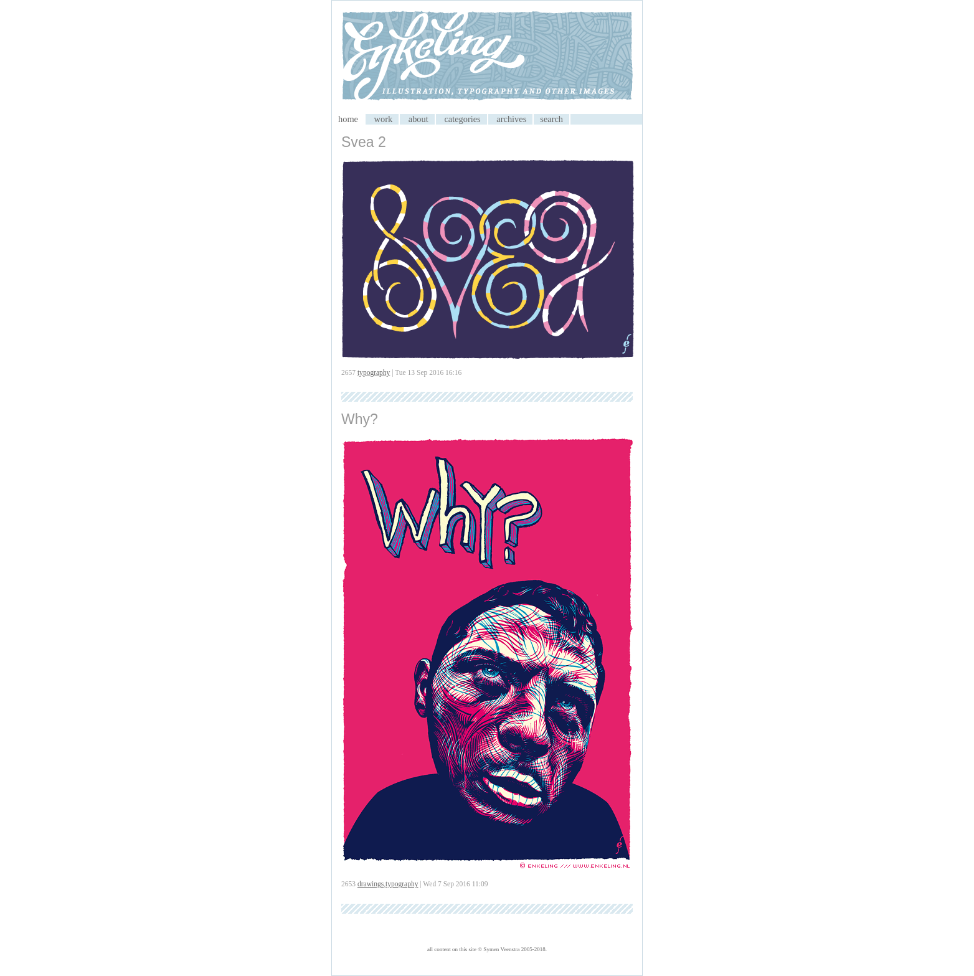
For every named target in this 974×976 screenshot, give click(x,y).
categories (462, 119)
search (551, 119)
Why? (359, 419)
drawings (370, 884)
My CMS (487, 57)
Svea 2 (363, 142)
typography (373, 372)
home (348, 119)
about (418, 119)
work (383, 119)
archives (511, 119)
